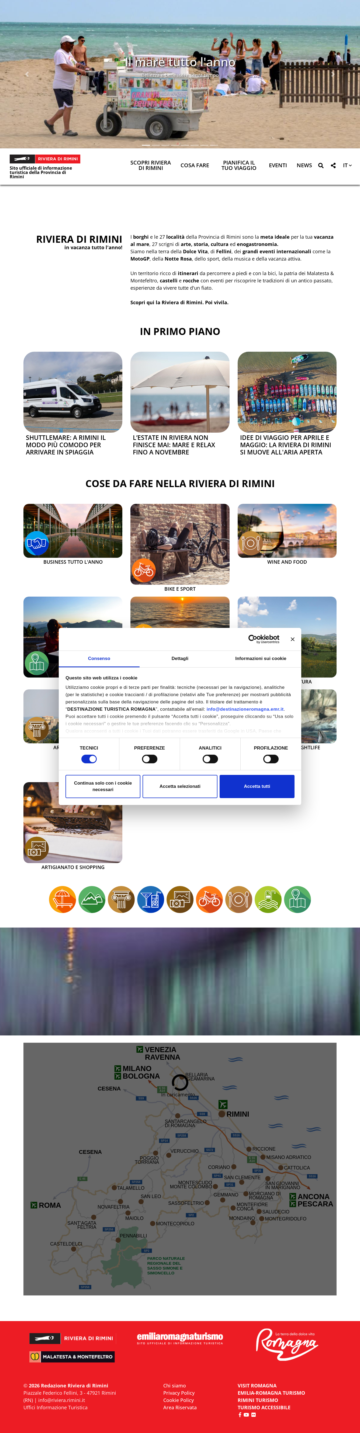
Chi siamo (174, 1385)
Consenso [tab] (99, 658)
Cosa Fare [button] (195, 166)
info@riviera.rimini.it (61, 1400)
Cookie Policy (178, 1400)
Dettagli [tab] (180, 658)
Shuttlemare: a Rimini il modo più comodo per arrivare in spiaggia (66, 445)
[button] (27, 74)
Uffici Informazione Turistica (55, 1407)
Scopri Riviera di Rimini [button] (150, 166)
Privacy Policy (179, 1393)
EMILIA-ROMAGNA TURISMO (271, 1393)
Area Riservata (180, 1407)
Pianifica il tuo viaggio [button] (239, 166)
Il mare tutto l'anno (180, 61)
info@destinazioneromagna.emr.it (245, 709)
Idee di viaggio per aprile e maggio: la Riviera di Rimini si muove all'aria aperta (285, 445)
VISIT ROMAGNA (257, 1385)
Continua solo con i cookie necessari (103, 786)
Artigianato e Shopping (73, 867)
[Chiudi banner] (293, 639)
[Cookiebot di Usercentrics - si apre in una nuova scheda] (255, 639)
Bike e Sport (180, 589)
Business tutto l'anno (73, 562)
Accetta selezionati (180, 786)
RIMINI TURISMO (258, 1400)
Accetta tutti (257, 786)
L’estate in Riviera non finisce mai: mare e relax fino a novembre (174, 445)
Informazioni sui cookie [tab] (260, 658)
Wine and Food (287, 562)
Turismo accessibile (264, 1407)
